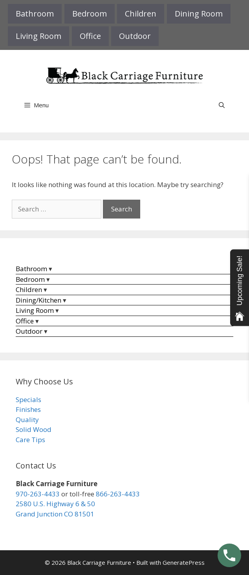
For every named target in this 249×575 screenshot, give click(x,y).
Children (140, 13)
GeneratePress (184, 562)
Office (90, 36)
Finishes (28, 409)
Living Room (38, 36)
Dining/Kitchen (38, 300)
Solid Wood (33, 429)
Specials (28, 399)
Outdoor (135, 36)
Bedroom (89, 13)
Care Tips (30, 439)
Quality (27, 419)
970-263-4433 (38, 493)
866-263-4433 (118, 493)
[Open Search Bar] (221, 105)
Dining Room (199, 13)
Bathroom (35, 13)
